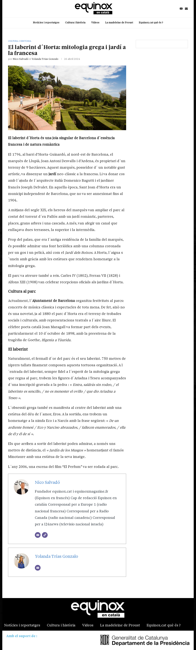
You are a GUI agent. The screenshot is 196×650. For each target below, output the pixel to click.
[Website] (45, 535)
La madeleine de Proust (119, 22)
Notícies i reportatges (46, 22)
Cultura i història (75, 22)
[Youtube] (181, 8)
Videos (95, 22)
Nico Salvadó (21, 59)
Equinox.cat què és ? (151, 22)
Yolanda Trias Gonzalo (45, 59)
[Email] (186, 8)
